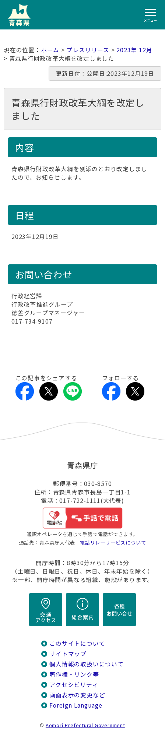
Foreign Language (75, 705)
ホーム (50, 50)
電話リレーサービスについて (113, 542)
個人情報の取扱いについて (86, 664)
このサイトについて (77, 643)
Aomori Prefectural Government (85, 725)
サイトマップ (68, 653)
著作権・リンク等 (74, 674)
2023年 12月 (134, 50)
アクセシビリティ (73, 684)
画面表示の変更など (77, 695)
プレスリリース (87, 50)
